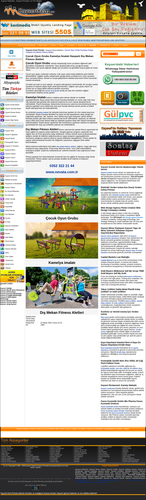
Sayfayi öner (31, 317)
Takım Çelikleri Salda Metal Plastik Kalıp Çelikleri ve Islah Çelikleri (120, 290)
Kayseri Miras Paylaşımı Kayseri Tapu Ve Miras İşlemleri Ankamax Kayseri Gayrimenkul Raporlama (121, 230)
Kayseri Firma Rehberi (54, 50)
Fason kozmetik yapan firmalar (113, 411)
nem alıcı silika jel (122, 368)
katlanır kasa (137, 368)
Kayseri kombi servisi (109, 172)
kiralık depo (121, 352)
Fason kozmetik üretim (110, 407)
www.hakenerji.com (82, 480)
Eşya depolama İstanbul (110, 348)
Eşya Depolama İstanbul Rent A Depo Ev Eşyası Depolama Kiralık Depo (121, 343)
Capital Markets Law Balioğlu (115, 257)
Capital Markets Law (109, 260)
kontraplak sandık (108, 368)
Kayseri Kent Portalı (35, 50)
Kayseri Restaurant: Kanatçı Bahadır (119, 385)
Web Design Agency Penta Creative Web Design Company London (121, 209)
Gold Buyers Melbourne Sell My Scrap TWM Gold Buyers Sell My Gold (122, 272)
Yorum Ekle (30, 319)
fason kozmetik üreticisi (120, 413)
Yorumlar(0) (30, 321)
